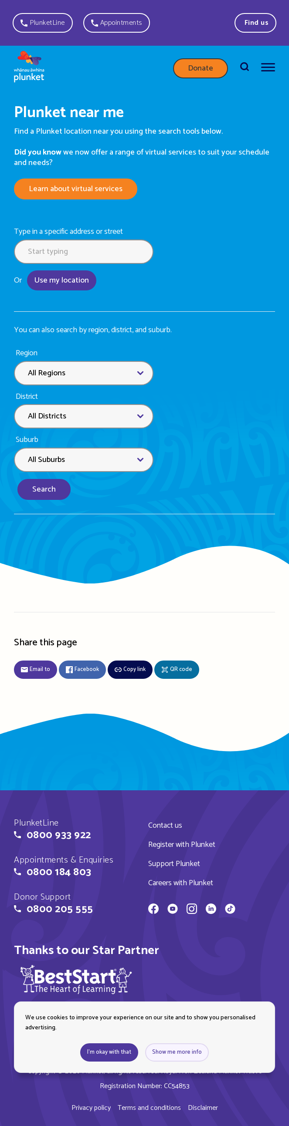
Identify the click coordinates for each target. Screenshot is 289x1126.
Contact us (165, 825)
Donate (200, 68)
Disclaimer (203, 1108)
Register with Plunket (181, 844)
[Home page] (29, 68)
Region (26, 353)
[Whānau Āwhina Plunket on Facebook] (153, 910)
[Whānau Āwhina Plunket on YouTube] (172, 910)
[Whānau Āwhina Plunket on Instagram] (192, 910)
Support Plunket (174, 863)
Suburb (27, 440)
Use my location (61, 280)
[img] (76, 979)
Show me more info (177, 1052)
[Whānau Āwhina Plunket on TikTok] (230, 910)
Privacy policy (91, 1108)
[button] (43, 23)
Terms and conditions (149, 1108)
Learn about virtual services (75, 189)
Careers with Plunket (180, 883)
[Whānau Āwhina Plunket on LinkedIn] (211, 910)
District (27, 396)
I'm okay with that (109, 1052)
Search (44, 489)
